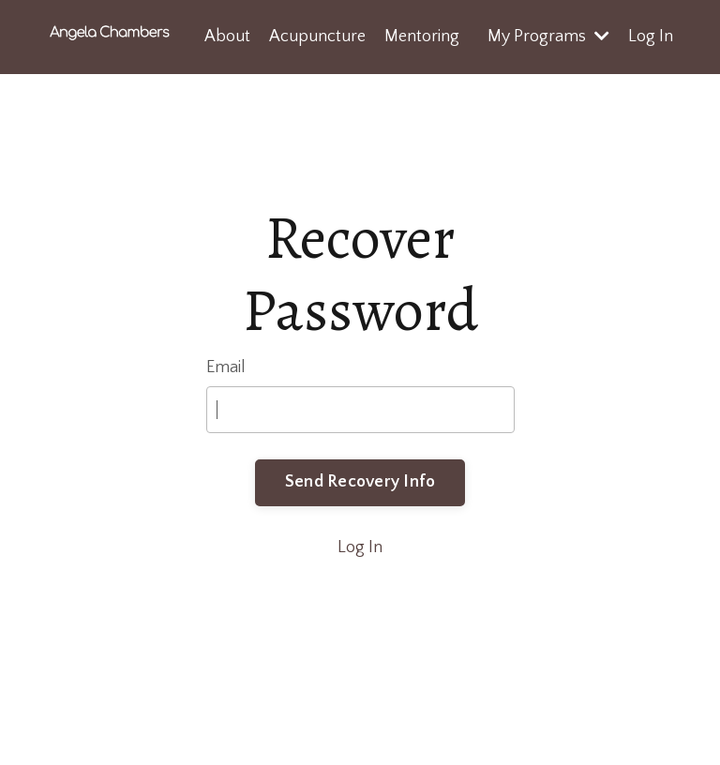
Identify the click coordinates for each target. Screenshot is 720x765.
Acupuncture (317, 36)
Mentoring (421, 36)
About (227, 36)
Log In (650, 36)
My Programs (548, 36)
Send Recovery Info (360, 481)
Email (226, 367)
